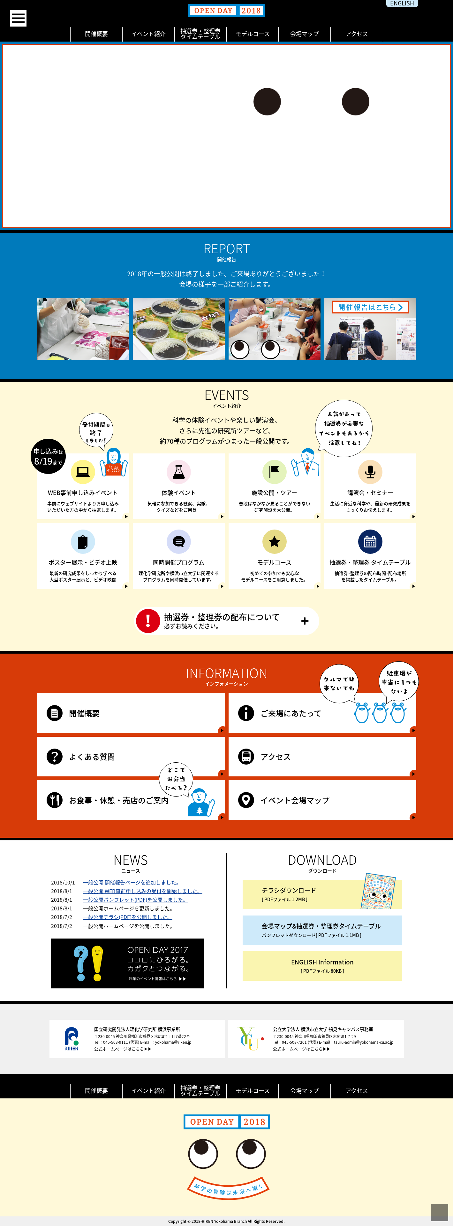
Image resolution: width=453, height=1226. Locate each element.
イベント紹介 (148, 33)
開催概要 (96, 33)
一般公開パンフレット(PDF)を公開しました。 (135, 899)
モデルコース (253, 33)
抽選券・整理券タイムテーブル (200, 34)
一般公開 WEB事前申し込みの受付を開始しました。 (142, 891)
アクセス (356, 33)
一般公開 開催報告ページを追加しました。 (132, 882)
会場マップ (304, 33)
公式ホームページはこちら (119, 1049)
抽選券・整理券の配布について (226, 620)
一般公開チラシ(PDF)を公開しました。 (127, 917)
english (402, 3)
